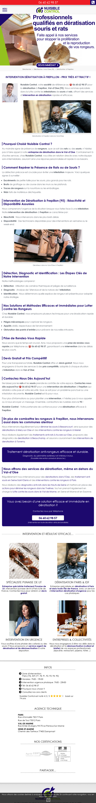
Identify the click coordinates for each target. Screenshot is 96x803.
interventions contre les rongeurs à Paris (56, 480)
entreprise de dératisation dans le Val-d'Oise (51, 152)
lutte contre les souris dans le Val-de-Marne (35, 491)
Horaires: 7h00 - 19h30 (32, 679)
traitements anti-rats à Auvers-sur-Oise (52, 434)
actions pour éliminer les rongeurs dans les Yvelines (28, 488)
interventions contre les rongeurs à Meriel (60, 430)
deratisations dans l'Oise (57, 476)
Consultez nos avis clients (34, 692)
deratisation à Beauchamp (31, 438)
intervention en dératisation (37, 95)
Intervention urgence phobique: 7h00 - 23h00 (44, 682)
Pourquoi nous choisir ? (33, 688)
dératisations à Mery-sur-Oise (17, 430)
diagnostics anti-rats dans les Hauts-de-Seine (43, 484)
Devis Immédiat (48, 65)
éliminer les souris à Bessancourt (57, 426)
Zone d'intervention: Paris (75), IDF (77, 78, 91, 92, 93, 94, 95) (40, 674)
